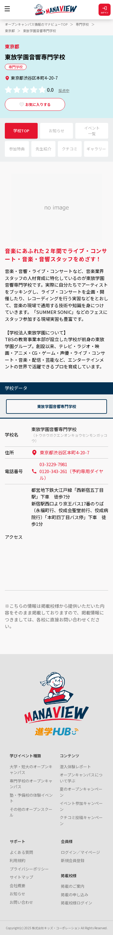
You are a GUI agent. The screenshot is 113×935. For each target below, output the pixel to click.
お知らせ (17, 894)
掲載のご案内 (72, 886)
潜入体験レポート (75, 766)
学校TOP (21, 130)
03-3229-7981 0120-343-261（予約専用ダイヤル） (67, 471)
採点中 (63, 90)
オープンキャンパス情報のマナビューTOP (36, 24)
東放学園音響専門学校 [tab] (56, 406)
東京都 (10, 30)
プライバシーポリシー (29, 869)
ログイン (104, 10)
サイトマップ (21, 877)
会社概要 (17, 885)
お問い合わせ (21, 902)
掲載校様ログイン (76, 903)
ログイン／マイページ (80, 852)
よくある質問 (21, 852)
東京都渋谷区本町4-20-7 (60, 452)
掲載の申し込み (74, 894)
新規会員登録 (72, 860)
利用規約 (17, 860)
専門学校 (82, 24)
